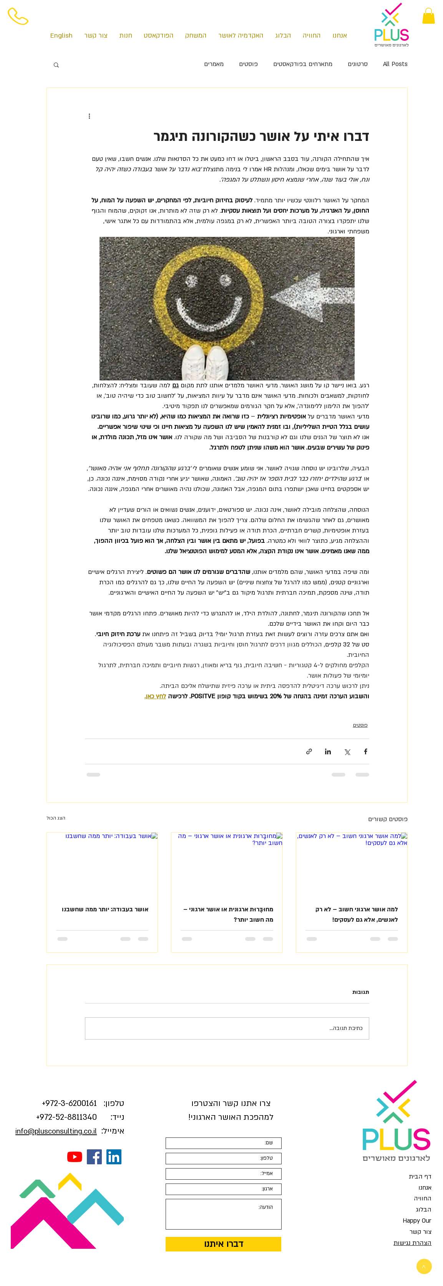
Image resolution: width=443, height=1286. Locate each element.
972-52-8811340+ (66, 1117)
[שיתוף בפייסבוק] (365, 751)
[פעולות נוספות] (89, 115)
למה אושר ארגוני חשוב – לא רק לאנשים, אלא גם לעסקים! (356, 914)
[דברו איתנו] (223, 1244)
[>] (424, 1266)
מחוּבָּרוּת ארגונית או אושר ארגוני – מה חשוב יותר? (228, 914)
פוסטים (248, 64)
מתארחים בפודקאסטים (302, 64)
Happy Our (417, 1221)
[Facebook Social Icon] (94, 1156)
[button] (428, 16)
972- (53, 1103)
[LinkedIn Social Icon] (113, 1156)
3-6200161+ (69, 1103)
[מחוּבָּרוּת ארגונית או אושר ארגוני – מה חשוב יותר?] (226, 864)
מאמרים (214, 64)
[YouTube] (74, 1156)
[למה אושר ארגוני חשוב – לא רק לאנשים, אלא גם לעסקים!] (351, 864)
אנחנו (424, 1188)
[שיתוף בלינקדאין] (328, 751)
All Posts (395, 64)
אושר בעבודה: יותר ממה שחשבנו (105, 909)
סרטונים (358, 64)
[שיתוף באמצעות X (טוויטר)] (346, 751)
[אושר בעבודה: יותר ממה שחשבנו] (102, 864)
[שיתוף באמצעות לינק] (309, 751)
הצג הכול (55, 818)
